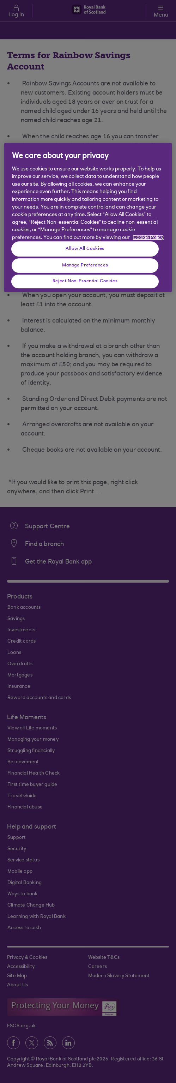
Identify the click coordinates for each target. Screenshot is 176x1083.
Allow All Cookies (85, 249)
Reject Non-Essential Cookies (85, 281)
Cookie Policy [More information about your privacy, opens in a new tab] (148, 237)
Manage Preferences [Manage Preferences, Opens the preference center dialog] (85, 265)
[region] (87, 217)
